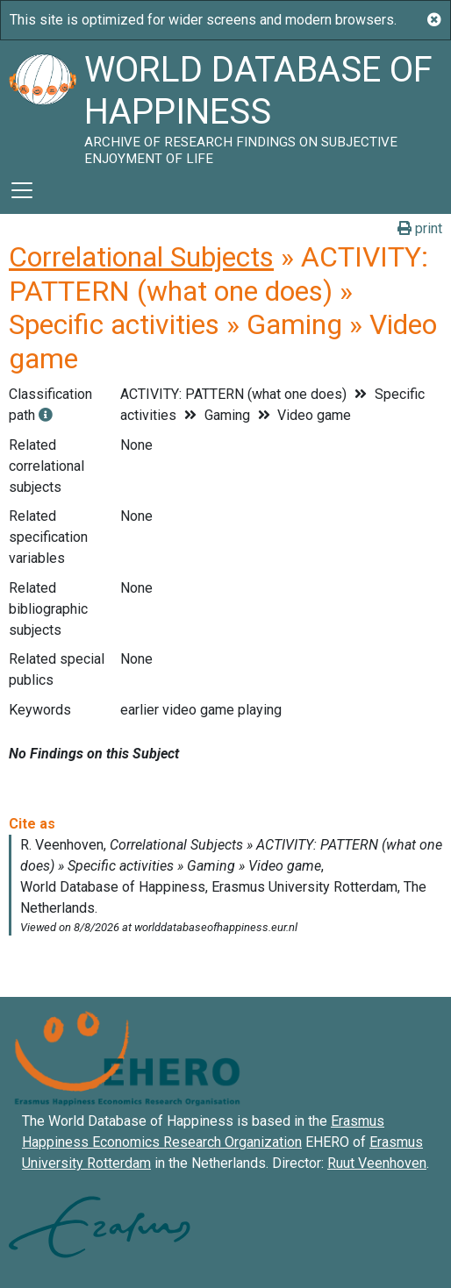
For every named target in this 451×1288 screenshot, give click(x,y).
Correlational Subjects (141, 257)
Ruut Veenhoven (376, 1163)
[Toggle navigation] (22, 190)
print (419, 228)
